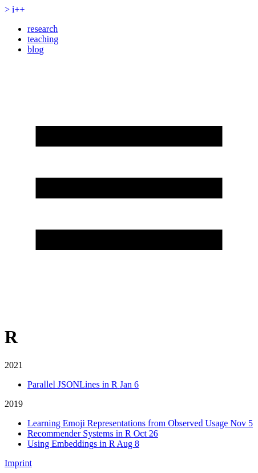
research (42, 29)
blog (35, 49)
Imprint (18, 463)
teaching (42, 39)
